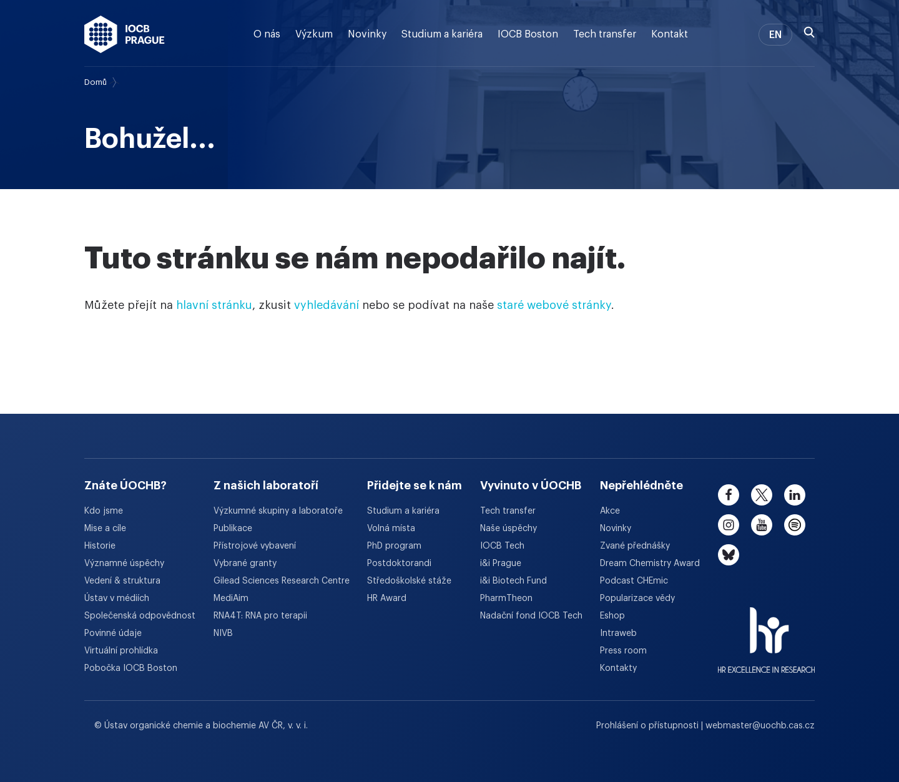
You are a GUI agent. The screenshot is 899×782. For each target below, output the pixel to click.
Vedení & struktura (122, 581)
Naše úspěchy (508, 528)
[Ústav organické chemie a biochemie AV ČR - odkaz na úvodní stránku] (124, 34)
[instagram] (728, 524)
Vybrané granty (245, 563)
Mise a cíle (105, 528)
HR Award (386, 598)
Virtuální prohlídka (121, 651)
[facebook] (728, 495)
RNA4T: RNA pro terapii (260, 616)
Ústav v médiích (116, 598)
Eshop (612, 616)
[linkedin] (794, 495)
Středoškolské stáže (409, 581)
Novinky (367, 34)
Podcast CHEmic (634, 581)
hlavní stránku (214, 305)
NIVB (223, 633)
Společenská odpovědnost (139, 616)
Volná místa (391, 528)
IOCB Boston (528, 34)
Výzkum (314, 34)
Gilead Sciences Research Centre (282, 581)
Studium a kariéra (442, 34)
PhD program (394, 546)
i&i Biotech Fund (513, 581)
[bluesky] (728, 554)
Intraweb (618, 633)
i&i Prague (500, 563)
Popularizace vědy (637, 598)
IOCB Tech (502, 546)
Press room (623, 651)
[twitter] (761, 495)
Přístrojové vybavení (255, 546)
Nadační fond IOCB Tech (531, 616)
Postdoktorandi (399, 563)
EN (775, 35)
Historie (99, 546)
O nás (266, 34)
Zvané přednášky (635, 546)
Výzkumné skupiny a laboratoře (278, 511)
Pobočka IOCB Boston (130, 668)
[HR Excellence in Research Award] (766, 632)
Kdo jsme (103, 511)
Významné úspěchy (124, 563)
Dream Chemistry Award (650, 563)
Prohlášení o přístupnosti (648, 725)
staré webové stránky (554, 305)
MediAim (231, 598)
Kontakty (618, 668)
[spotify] (794, 524)
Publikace (233, 528)
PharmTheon (506, 598)
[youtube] (761, 524)
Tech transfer (604, 34)
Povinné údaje (113, 633)
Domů (95, 82)
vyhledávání (326, 305)
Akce (610, 511)
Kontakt (669, 34)
